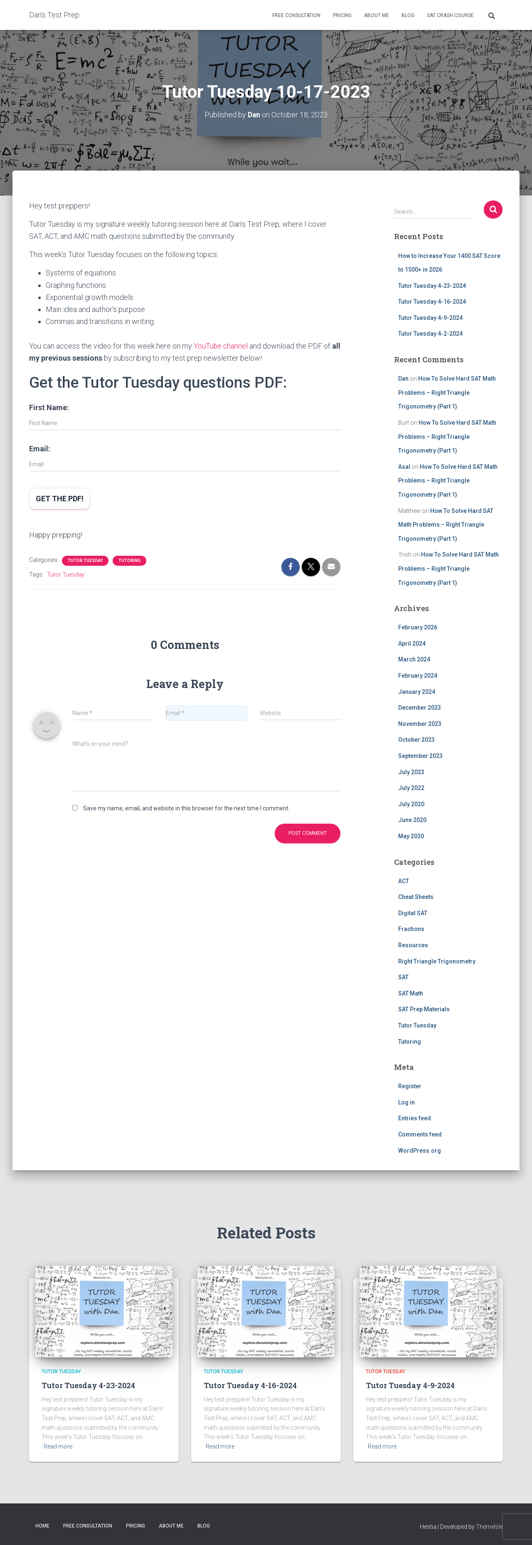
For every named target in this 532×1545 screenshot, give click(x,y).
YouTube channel (221, 346)
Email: (39, 448)
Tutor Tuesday (85, 560)
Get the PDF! (60, 498)
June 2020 (412, 820)
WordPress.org (419, 1150)
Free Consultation (296, 15)
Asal (404, 466)
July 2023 (411, 771)
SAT (403, 977)
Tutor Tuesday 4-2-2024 (430, 333)
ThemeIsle (489, 1526)
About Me (376, 15)
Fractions (411, 929)
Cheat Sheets (415, 897)
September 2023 (420, 756)
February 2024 (417, 675)
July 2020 (411, 804)
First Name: (49, 407)
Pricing (342, 15)
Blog (407, 15)
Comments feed (420, 1134)
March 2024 (414, 659)
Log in (406, 1102)
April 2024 (412, 643)
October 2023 (416, 739)
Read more (58, 1446)
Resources (413, 945)
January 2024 (416, 691)
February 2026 (417, 627)
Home (42, 1525)
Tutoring (129, 560)
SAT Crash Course (450, 15)
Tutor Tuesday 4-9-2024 (430, 317)
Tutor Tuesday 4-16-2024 (432, 301)
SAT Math (410, 993)
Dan (403, 378)
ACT (403, 881)
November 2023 (419, 724)
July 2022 (411, 788)
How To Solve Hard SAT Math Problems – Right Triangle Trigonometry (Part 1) (447, 392)
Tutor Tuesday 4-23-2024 (432, 285)
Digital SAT (412, 913)
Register (409, 1086)
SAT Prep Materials (424, 1009)
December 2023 (419, 707)
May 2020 (411, 836)
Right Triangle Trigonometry (436, 961)
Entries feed (414, 1118)
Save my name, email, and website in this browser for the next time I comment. (186, 808)
